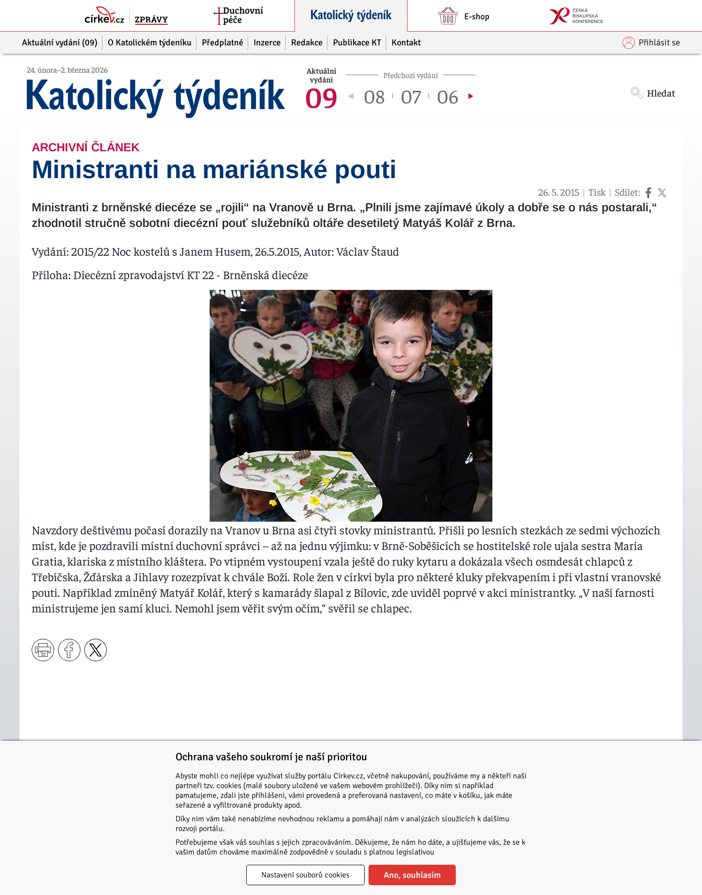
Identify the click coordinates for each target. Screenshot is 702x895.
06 (447, 95)
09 (321, 95)
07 (411, 95)
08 (374, 95)
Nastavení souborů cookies (305, 875)
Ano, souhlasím (412, 875)
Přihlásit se (651, 43)
